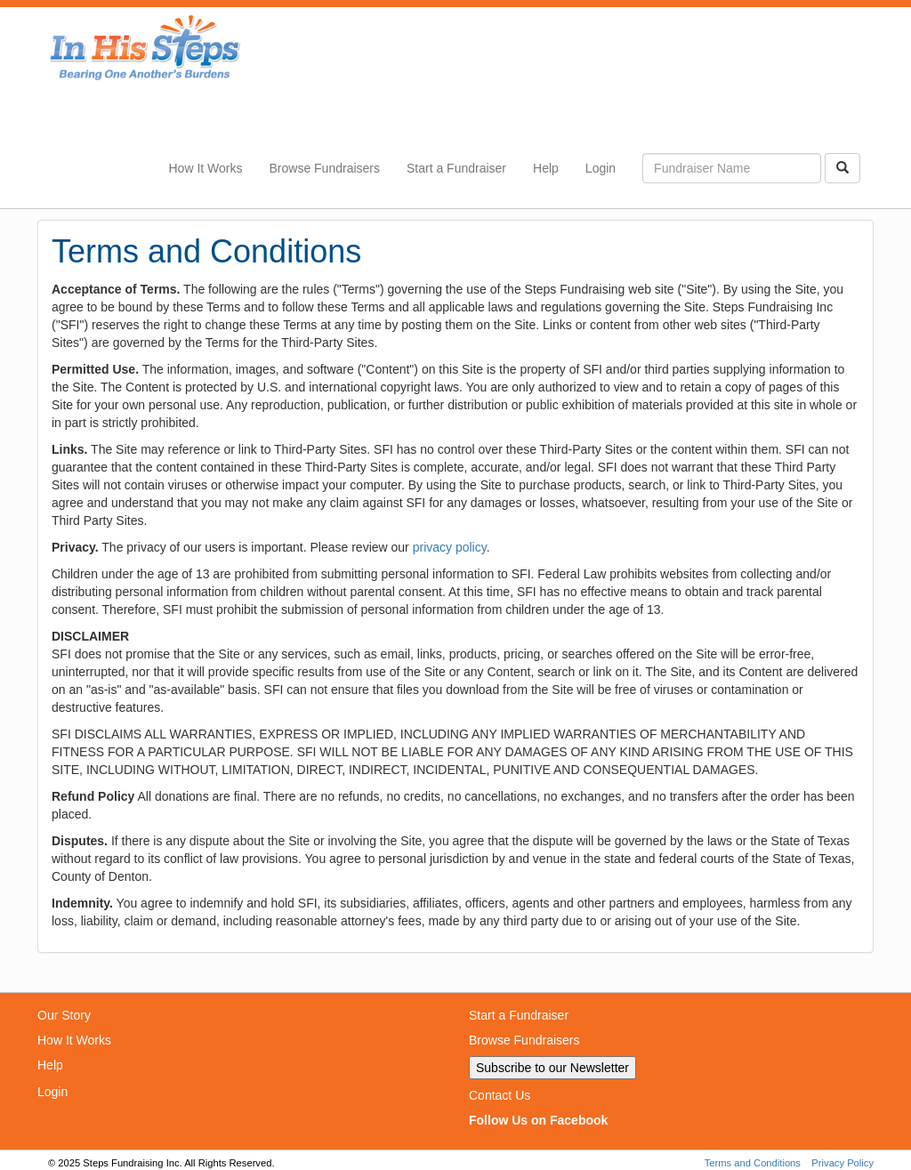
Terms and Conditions (753, 1163)
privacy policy (450, 547)
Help (546, 168)
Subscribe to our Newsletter (552, 1068)
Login (600, 168)
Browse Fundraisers (324, 168)
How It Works (206, 168)
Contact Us (499, 1095)
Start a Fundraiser (456, 168)
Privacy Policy (842, 1163)
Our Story (64, 1015)
